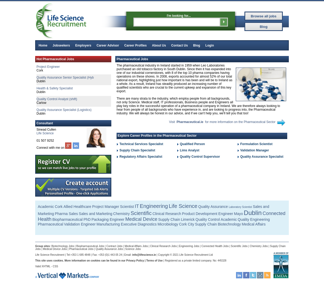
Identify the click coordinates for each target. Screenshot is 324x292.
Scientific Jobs (239, 246)
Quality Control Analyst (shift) (56, 99)
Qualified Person (192, 144)
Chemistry (121, 214)
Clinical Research (167, 214)
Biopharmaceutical (67, 219)
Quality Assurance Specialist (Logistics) (63, 110)
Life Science (45, 133)
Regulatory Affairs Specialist (140, 156)
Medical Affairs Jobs (136, 246)
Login (209, 45)
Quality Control (208, 219)
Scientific (140, 213)
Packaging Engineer (107, 219)
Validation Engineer (80, 224)
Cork (59, 206)
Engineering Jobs (189, 246)
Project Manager (105, 206)
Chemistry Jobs (259, 246)
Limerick (188, 219)
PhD (87, 219)
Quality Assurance (213, 206)
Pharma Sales (66, 214)
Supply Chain (169, 219)
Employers (83, 45)
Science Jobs (133, 249)
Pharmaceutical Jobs (81, 249)
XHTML (45, 266)
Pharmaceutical (50, 224)
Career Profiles (135, 45)
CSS (55, 266)
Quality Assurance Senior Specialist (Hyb (65, 77)
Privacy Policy (135, 260)
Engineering (154, 206)
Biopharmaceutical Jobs (90, 246)
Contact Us (179, 45)
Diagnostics (147, 224)
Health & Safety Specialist (54, 88)
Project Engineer (48, 67)
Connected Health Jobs (215, 246)
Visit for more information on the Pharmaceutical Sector (222, 122)
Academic (46, 206)
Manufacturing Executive (117, 224)
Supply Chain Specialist (137, 150)
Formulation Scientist (256, 144)
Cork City (186, 224)
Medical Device (141, 219)
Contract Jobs (114, 246)
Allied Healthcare (77, 206)
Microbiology (168, 224)
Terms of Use (154, 260)
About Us (159, 45)
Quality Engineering (254, 219)
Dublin (253, 212)
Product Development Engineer (207, 214)
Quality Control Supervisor (200, 156)
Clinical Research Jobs (163, 246)
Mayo (238, 214)
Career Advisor (108, 45)
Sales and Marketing (95, 214)
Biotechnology (229, 224)
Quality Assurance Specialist (261, 156)
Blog (196, 45)
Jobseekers (61, 45)
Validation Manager (254, 150)
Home (43, 45)
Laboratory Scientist (240, 207)
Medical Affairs (254, 224)
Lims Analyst (189, 150)
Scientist (127, 206)
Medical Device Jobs (55, 249)
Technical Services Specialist (141, 144)
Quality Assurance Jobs (109, 249)
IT (137, 206)
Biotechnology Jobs (62, 246)
